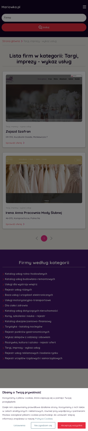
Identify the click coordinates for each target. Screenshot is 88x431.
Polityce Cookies (44, 418)
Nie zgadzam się (43, 425)
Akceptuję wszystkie (71, 425)
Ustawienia (19, 425)
